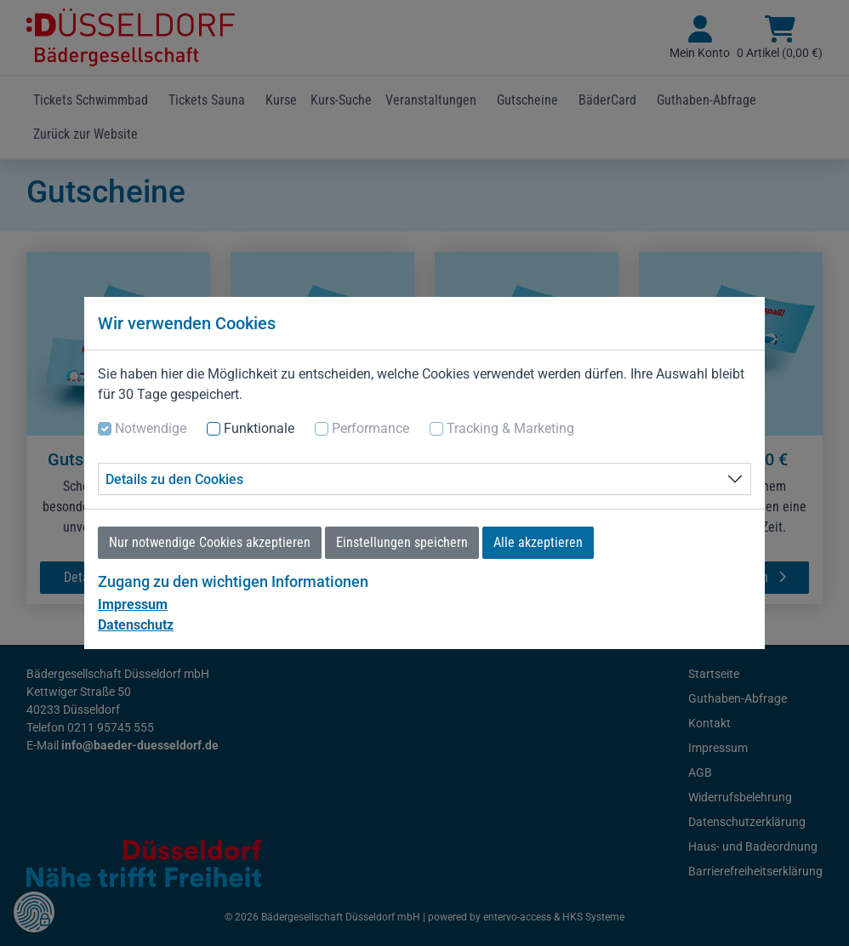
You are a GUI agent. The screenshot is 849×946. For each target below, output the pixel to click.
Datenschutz (136, 625)
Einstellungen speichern (402, 542)
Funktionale (259, 428)
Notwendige (150, 428)
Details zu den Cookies (174, 479)
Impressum (133, 604)
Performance (370, 428)
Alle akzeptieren (538, 542)
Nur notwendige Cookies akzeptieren (210, 542)
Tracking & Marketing (510, 428)
